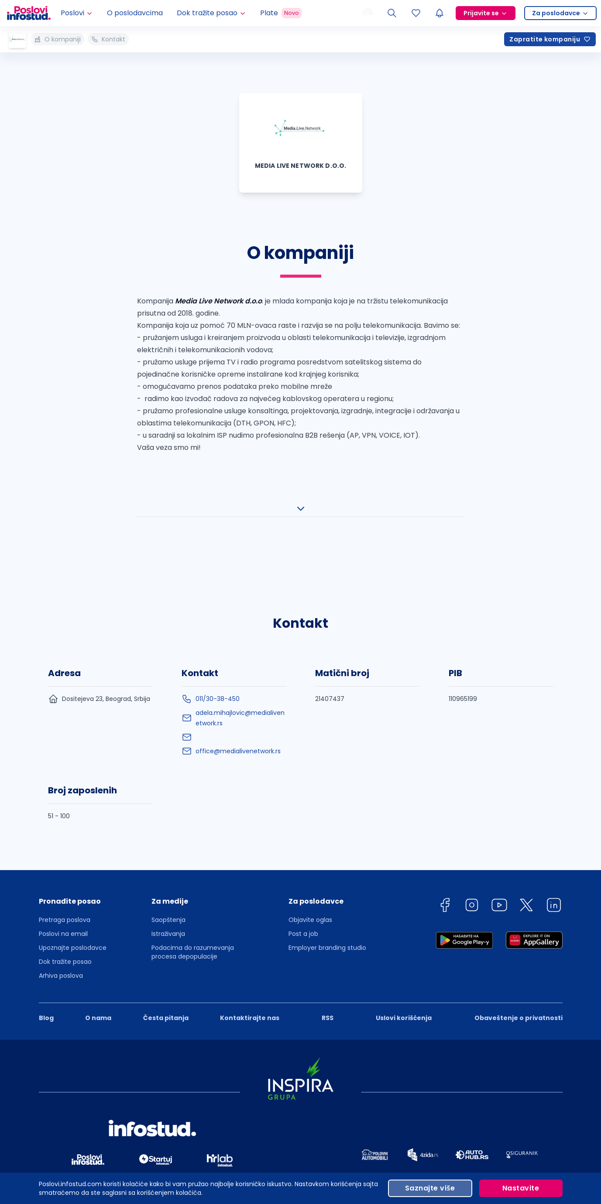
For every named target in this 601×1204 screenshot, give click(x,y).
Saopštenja (168, 856)
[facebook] (444, 843)
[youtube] (499, 843)
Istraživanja (168, 870)
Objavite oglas (310, 856)
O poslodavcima (135, 13)
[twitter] (526, 843)
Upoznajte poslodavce (72, 884)
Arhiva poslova (61, 912)
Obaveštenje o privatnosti (518, 954)
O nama (98, 954)
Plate (281, 13)
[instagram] (472, 843)
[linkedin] (554, 843)
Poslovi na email (63, 870)
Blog (46, 954)
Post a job (303, 870)
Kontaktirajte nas (249, 954)
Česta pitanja (166, 954)
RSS (327, 954)
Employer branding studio (327, 884)
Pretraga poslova (64, 856)
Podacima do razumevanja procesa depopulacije (192, 889)
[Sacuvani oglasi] (416, 13)
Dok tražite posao (65, 898)
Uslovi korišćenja (404, 954)
